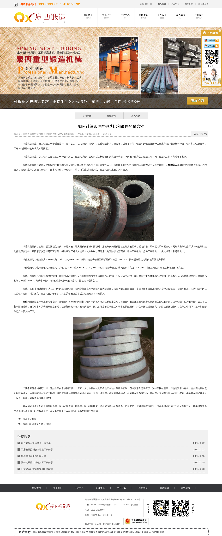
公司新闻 (86, 115)
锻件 (25, 301)
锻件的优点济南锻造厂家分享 (36, 443)
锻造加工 (172, 164)
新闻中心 (143, 16)
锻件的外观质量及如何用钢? (37, 424)
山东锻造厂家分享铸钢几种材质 (37, 469)
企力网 (98, 524)
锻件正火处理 (29, 419)
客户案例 (180, 16)
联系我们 (162, 4)
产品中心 (175, 4)
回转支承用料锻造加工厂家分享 (37, 462)
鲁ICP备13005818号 (131, 499)
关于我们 (106, 16)
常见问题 (135, 115)
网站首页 (88, 16)
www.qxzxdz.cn (66, 134)
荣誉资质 (189, 4)
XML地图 (116, 524)
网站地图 (107, 524)
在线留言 (203, 4)
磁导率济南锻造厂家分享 (33, 456)
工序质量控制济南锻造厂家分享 (37, 449)
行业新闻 (111, 115)
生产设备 (162, 16)
